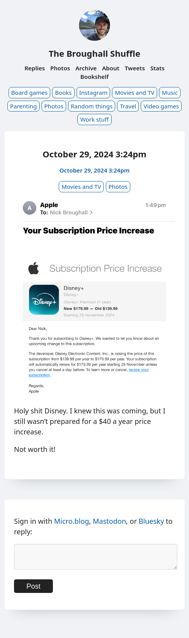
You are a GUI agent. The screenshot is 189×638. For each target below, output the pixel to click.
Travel (128, 106)
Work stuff (94, 119)
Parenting (23, 106)
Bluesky (151, 521)
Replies (34, 68)
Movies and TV (134, 92)
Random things (91, 106)
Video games (161, 106)
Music (170, 92)
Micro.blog (71, 521)
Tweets (135, 68)
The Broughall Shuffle (94, 53)
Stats (157, 68)
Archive (86, 68)
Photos (60, 68)
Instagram (93, 92)
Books (63, 92)
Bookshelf (94, 76)
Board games (29, 92)
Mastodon (109, 521)
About (110, 68)
